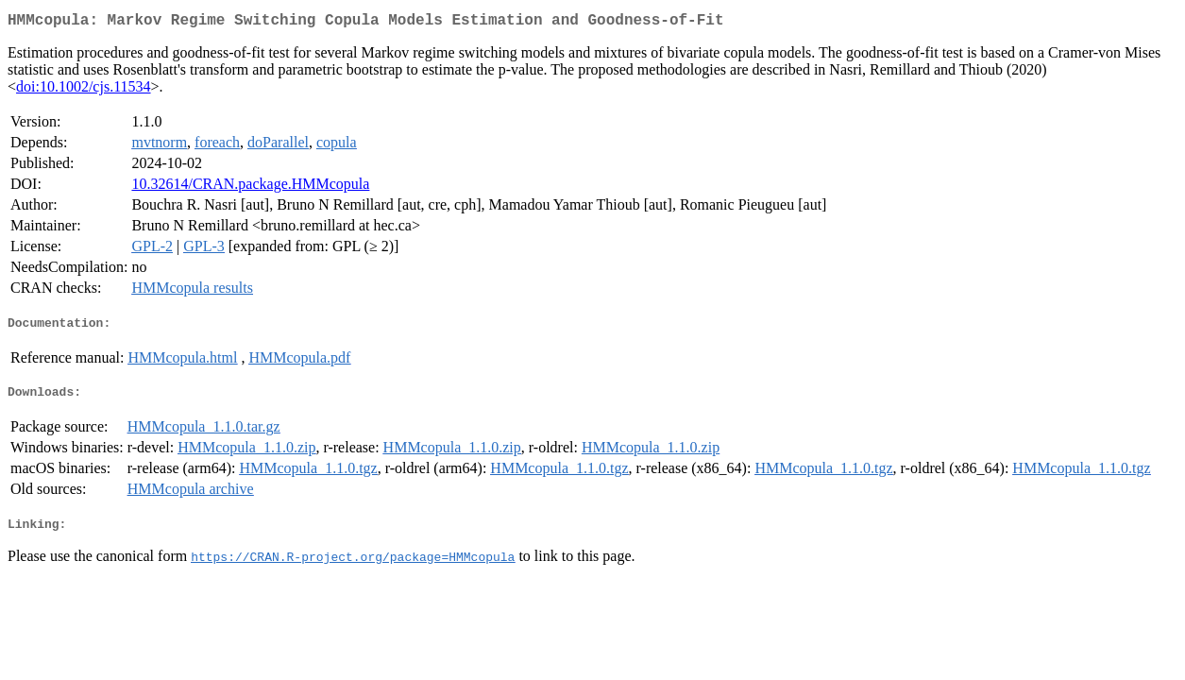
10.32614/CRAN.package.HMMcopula (250, 187)
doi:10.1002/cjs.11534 (83, 90)
